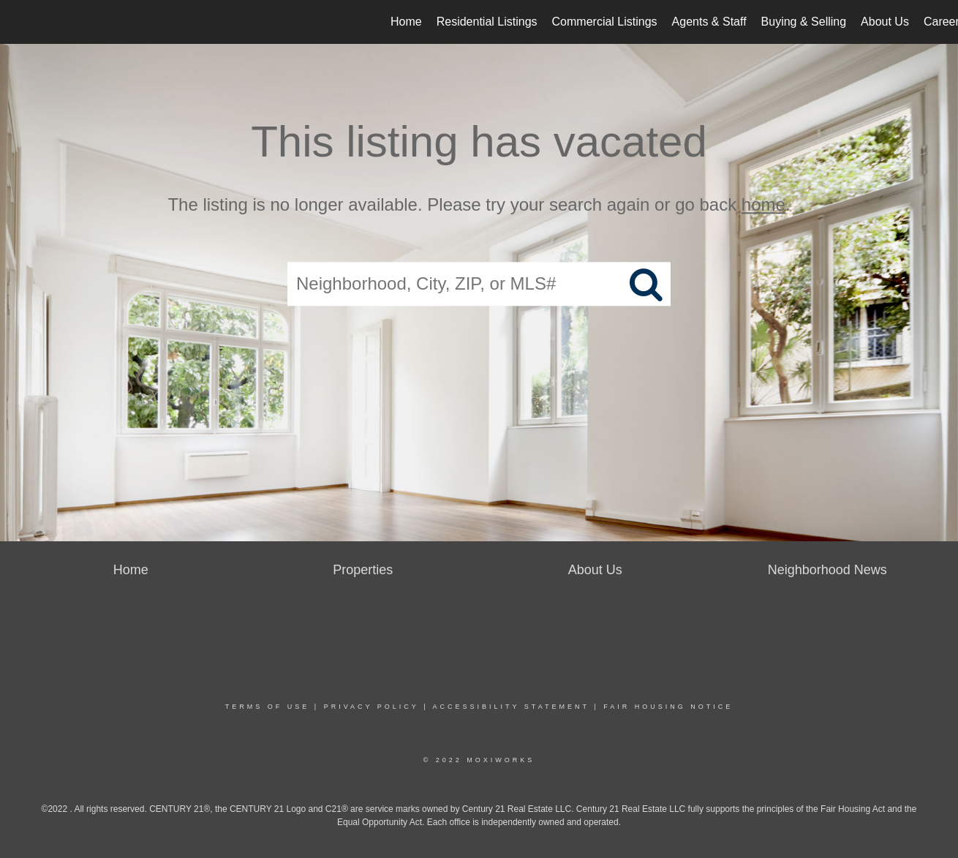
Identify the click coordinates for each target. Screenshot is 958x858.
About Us (885, 21)
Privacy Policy (371, 706)
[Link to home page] (18, 22)
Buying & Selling (804, 21)
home (763, 204)
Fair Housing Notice (668, 706)
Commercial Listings (604, 21)
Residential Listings (487, 21)
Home (406, 21)
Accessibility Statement (511, 706)
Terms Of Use (267, 706)
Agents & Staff (709, 21)
